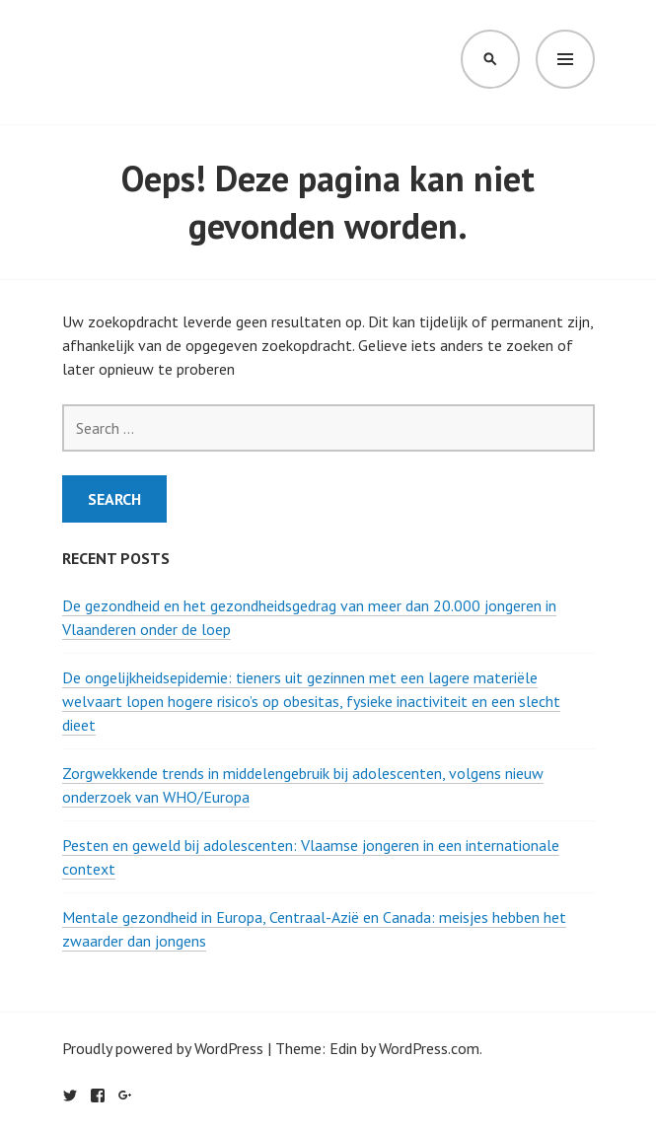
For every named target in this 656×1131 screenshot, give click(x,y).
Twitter (70, 1095)
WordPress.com (429, 1048)
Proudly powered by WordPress (162, 1048)
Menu (565, 59)
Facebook (98, 1095)
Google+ (125, 1095)
